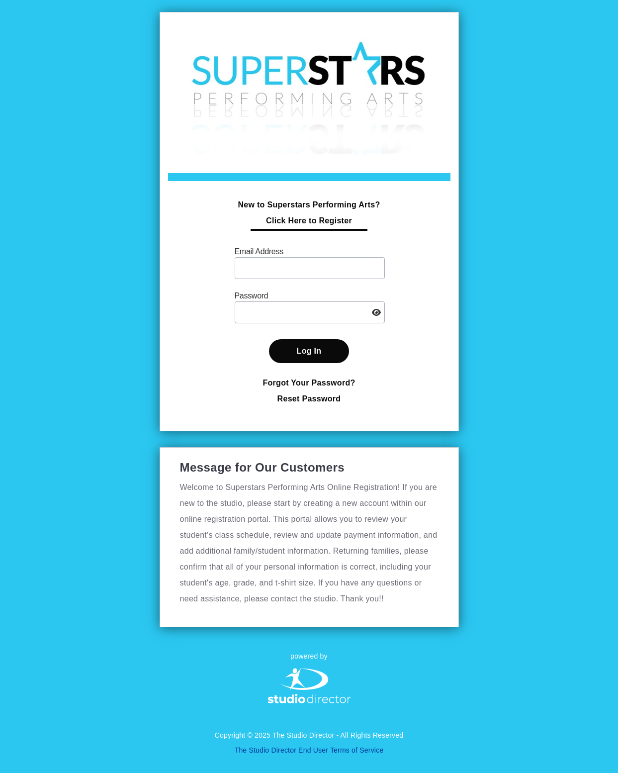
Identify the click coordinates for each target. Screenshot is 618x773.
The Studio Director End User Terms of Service (309, 750)
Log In (309, 351)
